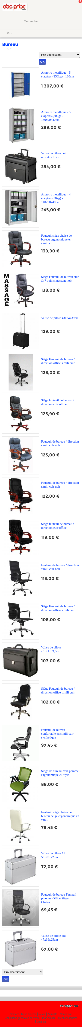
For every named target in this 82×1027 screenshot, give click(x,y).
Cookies (41, 1022)
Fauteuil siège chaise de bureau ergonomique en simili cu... (56, 239)
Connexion (66, 1014)
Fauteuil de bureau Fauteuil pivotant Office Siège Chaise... (58, 898)
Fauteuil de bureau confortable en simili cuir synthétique (57, 733)
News (42, 1014)
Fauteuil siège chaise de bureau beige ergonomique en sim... (60, 816)
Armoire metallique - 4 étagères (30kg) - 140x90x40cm (56, 198)
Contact (14, 1014)
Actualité (52, 1014)
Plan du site (49, 1018)
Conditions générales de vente (22, 1018)
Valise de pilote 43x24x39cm (60, 318)
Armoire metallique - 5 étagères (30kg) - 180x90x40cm (56, 115)
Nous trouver (28, 1014)
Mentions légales (67, 1018)
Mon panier (75, 7)
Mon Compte (62, 7)
